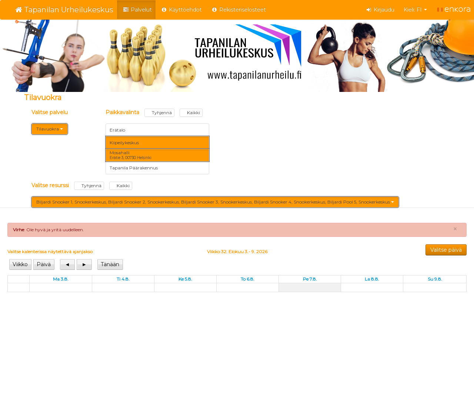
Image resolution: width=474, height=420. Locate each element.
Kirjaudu (380, 9)
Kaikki (191, 112)
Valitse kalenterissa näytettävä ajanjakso (50, 251)
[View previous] (67, 264)
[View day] (43, 264)
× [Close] (455, 229)
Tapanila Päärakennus (134, 168)
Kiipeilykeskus (124, 142)
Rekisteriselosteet (238, 9)
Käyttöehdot (181, 9)
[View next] (84, 264)
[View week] (20, 264)
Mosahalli (130, 155)
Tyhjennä (159, 112)
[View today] (110, 264)
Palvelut (137, 9)
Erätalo (117, 130)
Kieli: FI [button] (415, 9)
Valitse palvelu (49, 112)
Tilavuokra (49, 129)
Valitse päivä (446, 250)
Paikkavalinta (154, 113)
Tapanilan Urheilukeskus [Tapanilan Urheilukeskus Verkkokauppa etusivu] (64, 9)
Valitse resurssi (81, 186)
